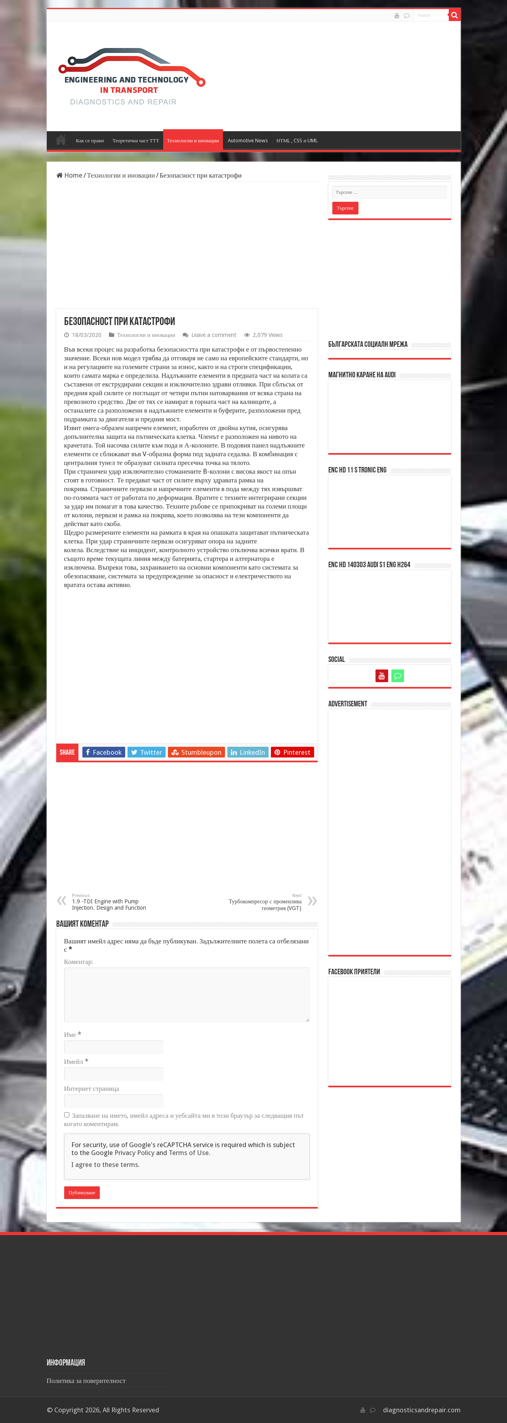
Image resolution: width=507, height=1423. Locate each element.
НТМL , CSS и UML (297, 140)
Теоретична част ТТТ (135, 140)
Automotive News (248, 140)
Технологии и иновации (193, 140)
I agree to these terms (104, 1165)
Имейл (76, 1061)
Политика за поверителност (86, 1381)
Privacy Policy (134, 1153)
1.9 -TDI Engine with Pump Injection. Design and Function (112, 902)
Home (69, 175)
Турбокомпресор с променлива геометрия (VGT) (261, 902)
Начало (61, 139)
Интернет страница (91, 1088)
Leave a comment (213, 335)
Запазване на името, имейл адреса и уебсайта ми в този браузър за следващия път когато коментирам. (184, 1119)
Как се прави (90, 140)
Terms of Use (189, 1153)
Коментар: (78, 962)
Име (73, 1035)
